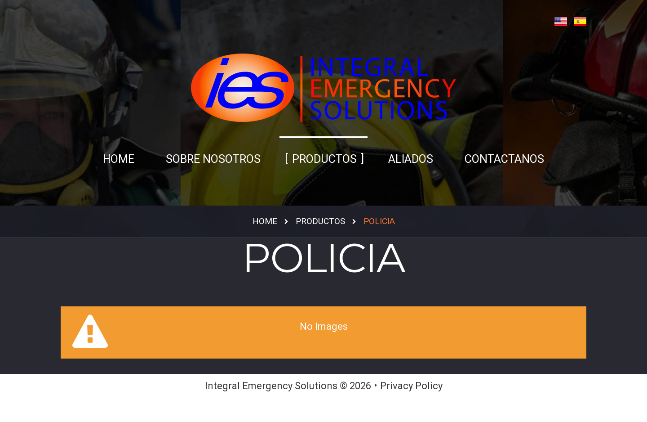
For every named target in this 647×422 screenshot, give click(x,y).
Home (265, 221)
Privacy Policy (411, 385)
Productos (320, 221)
